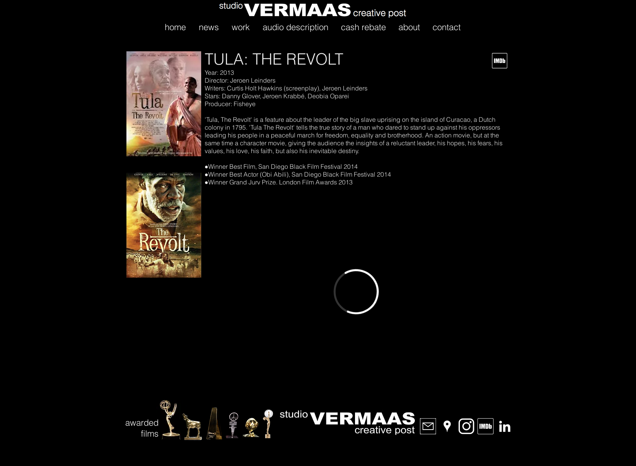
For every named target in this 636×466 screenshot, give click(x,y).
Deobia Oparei (328, 96)
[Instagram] (466, 426)
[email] (428, 426)
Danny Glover (240, 96)
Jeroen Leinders (252, 80)
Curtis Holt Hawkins (253, 88)
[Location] (447, 426)
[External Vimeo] (356, 291)
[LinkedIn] (505, 426)
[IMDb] (485, 426)
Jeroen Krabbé (283, 96)
